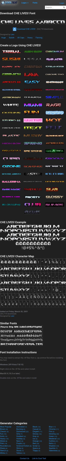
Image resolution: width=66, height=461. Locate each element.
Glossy (37, 434)
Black (37, 427)
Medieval (54, 439)
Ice (35, 439)
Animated (21, 427)
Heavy (30, 38)
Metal (3, 441)
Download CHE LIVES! (24, 29)
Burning (20, 429)
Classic (4, 431)
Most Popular (5, 427)
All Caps (20, 38)
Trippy (36, 450)
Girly (19, 434)
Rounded (5, 446)
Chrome (54, 429)
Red (36, 443)
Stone (20, 450)
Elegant (37, 431)
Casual (37, 429)
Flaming (39, 38)
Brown (4, 429)
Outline (53, 441)
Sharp (3, 448)
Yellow (20, 453)
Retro (52, 443)
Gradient (21, 436)
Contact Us (24, 458)
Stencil (4, 450)
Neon (19, 441)
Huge (3, 38)
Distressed (22, 431)
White (3, 453)
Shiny (19, 448)
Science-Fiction (24, 446)
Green (53, 436)
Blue (52, 427)
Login (62, 3)
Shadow (54, 446)
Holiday (20, 439)
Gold (3, 436)
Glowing (54, 434)
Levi (12, 34)
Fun (3, 434)
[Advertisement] (33, 400)
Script (36, 446)
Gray (36, 436)
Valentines (54, 450)
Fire (51, 431)
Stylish (11, 38)
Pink (3, 443)
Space (36, 448)
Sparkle (53, 448)
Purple (20, 443)
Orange (37, 441)
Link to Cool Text (39, 458)
